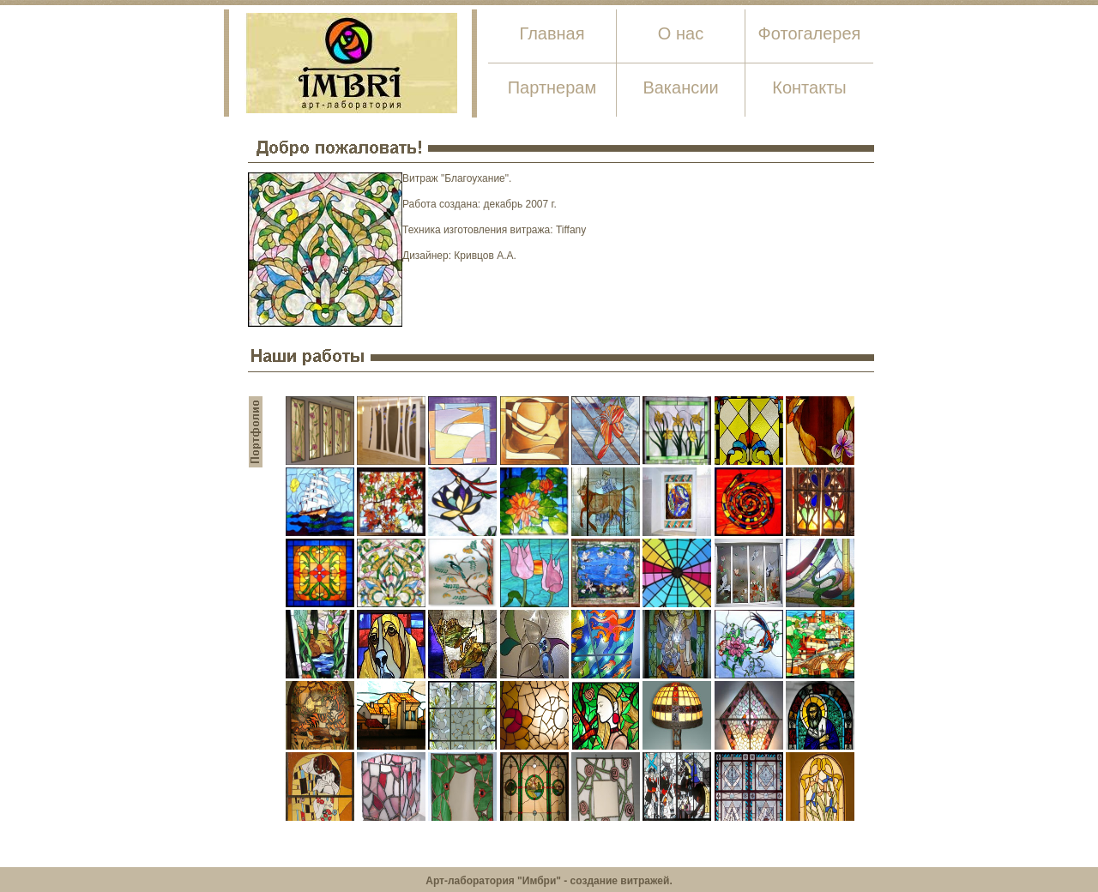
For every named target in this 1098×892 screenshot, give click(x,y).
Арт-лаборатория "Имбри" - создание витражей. (548, 881)
